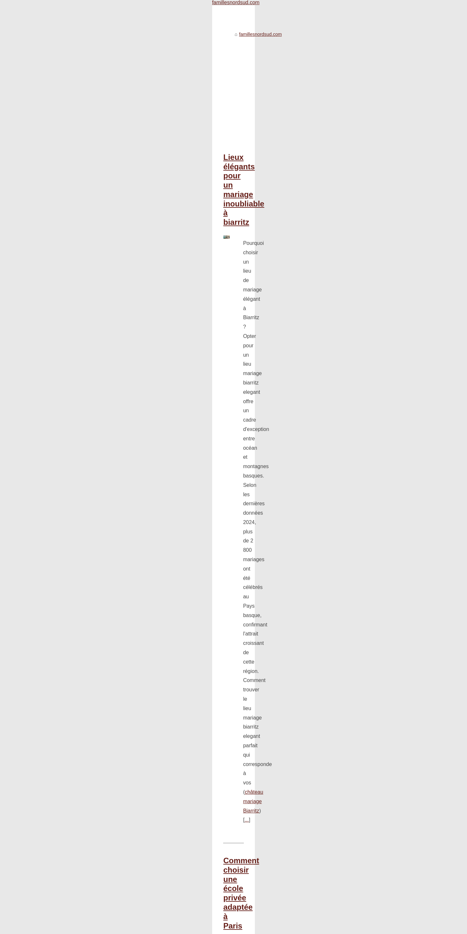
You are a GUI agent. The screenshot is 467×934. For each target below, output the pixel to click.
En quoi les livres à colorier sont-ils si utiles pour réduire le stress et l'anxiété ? (173, 768)
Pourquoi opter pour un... (364, 288)
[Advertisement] (185, 72)
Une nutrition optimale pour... (368, 366)
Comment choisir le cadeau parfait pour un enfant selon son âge (161, 437)
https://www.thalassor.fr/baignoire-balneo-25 (201, 613)
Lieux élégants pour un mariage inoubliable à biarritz (140, 141)
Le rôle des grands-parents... (368, 317)
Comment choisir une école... (369, 274)
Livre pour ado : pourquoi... (366, 444)
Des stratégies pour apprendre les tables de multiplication (152, 735)
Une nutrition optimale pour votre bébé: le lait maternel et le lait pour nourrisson (174, 679)
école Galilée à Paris (138, 298)
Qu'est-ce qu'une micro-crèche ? (126, 802)
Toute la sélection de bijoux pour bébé (132, 780)
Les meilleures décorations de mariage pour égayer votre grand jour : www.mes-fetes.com (186, 757)
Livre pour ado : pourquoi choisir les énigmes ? (141, 724)
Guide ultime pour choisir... (366, 303)
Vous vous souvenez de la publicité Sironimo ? (141, 813)
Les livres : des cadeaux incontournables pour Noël (146, 691)
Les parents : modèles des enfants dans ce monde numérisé (155, 791)
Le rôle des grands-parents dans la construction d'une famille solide (162, 657)
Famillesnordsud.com (73, 927)
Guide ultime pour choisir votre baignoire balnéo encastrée (152, 536)
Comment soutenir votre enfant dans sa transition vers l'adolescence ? (165, 668)
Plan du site (106, 927)
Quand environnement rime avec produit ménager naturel (152, 746)
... (266, 209)
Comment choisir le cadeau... (369, 430)
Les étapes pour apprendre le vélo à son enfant (142, 702)
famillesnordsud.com (80, 18)
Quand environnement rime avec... (374, 395)
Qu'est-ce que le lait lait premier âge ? (132, 713)
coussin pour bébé (173, 378)
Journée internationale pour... (369, 239)
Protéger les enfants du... (365, 459)
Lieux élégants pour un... (364, 352)
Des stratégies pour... (361, 381)
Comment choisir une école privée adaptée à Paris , (138, 249)
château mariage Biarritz (231, 209)
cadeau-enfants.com (185, 495)
